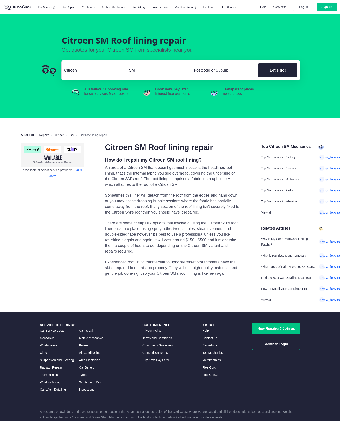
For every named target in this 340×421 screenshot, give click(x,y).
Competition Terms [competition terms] (155, 352)
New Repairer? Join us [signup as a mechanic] (276, 328)
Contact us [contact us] (210, 338)
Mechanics (88, 7)
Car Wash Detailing (53, 389)
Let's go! (278, 70)
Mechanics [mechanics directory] (47, 338)
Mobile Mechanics (113, 7)
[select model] (156, 70)
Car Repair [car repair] (86, 330)
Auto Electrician (89, 360)
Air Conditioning (89, 352)
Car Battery (86, 367)
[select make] (92, 70)
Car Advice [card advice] (210, 345)
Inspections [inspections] (86, 389)
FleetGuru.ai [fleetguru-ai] (211, 375)
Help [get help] (206, 330)
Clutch (44, 352)
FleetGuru (209, 7)
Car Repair (68, 7)
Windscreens (48, 345)
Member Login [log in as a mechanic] (276, 344)
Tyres (82, 375)
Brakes (83, 345)
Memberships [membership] (212, 360)
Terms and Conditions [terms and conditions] (157, 338)
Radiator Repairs (51, 367)
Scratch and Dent (90, 382)
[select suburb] (223, 70)
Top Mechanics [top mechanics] (213, 352)
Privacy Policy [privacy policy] (151, 330)
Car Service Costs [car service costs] (52, 330)
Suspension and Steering (57, 360)
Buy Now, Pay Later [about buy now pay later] (155, 360)
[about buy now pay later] (52, 155)
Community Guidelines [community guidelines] (157, 345)
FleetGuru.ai (229, 7)
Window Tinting (50, 382)
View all (292, 212)
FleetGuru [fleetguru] (209, 367)
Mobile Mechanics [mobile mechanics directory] (91, 338)
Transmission (49, 375)
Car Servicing (46, 7)
